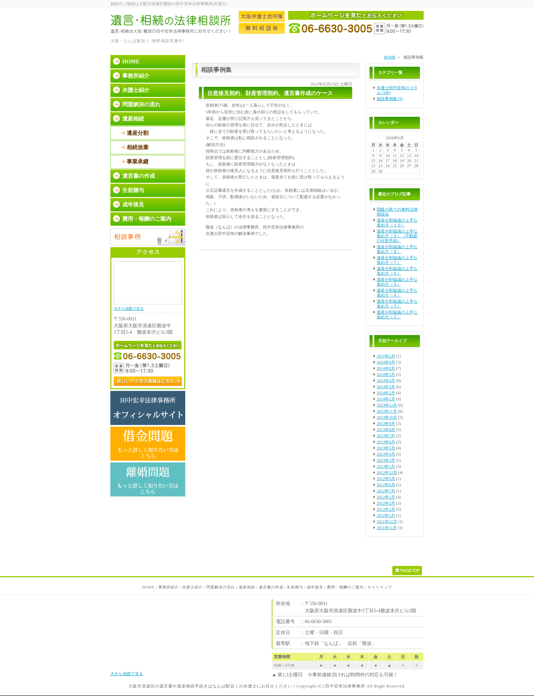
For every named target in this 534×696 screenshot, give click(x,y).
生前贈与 (133, 190)
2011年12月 (387, 521)
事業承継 (137, 161)
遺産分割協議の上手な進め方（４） (397, 293)
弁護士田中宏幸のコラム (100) (397, 90)
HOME (390, 57)
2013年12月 (387, 405)
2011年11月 (387, 527)
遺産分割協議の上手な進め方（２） (397, 314)
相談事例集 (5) (390, 98)
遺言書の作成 (138, 176)
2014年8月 (386, 368)
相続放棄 (137, 147)
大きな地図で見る (129, 308)
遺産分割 (137, 133)
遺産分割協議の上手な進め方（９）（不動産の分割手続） (397, 236)
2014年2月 (386, 393)
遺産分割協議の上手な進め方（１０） (397, 222)
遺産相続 (133, 119)
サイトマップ (379, 587)
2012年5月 (386, 497)
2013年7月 (386, 435)
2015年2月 (386, 356)
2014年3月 (386, 386)
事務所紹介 (136, 76)
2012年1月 (386, 515)
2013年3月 (386, 460)
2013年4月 (386, 454)
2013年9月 (386, 423)
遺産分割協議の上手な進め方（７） (397, 260)
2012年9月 (386, 478)
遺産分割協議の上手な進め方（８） (397, 249)
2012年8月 (386, 485)
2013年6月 (386, 442)
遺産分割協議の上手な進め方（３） (397, 304)
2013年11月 (387, 411)
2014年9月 (386, 362)
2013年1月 (386, 466)
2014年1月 (386, 399)
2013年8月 (386, 429)
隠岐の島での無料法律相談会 (397, 212)
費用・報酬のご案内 (146, 219)
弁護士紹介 (136, 90)
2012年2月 (386, 509)
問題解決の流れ (141, 104)
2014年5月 (386, 374)
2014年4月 (386, 380)
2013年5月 (386, 448)
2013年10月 (387, 417)
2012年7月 (386, 491)
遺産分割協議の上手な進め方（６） (397, 271)
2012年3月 (386, 503)
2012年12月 (387, 472)
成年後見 (133, 204)
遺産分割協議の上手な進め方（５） (397, 282)
